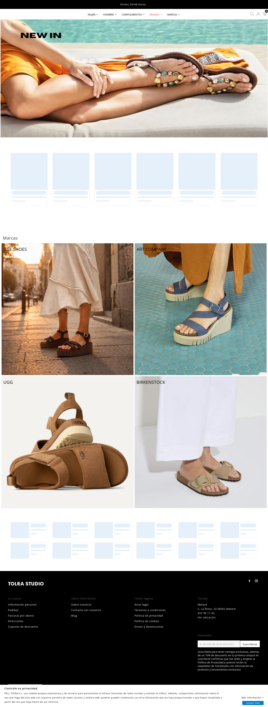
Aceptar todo (253, 702)
